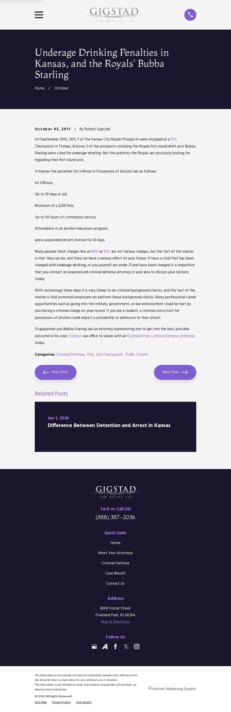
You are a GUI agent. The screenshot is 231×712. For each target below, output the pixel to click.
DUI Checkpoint (109, 355)
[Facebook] (115, 646)
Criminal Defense (70, 355)
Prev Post (55, 372)
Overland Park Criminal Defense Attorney (161, 336)
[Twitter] (126, 646)
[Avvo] (105, 646)
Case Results (115, 573)
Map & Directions (115, 622)
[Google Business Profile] (94, 646)
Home (115, 543)
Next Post (175, 372)
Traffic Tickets (136, 355)
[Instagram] (136, 646)
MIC (107, 252)
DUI (174, 139)
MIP (95, 252)
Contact (75, 336)
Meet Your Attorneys (115, 553)
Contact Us (115, 584)
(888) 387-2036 (115, 517)
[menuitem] (41, 702)
